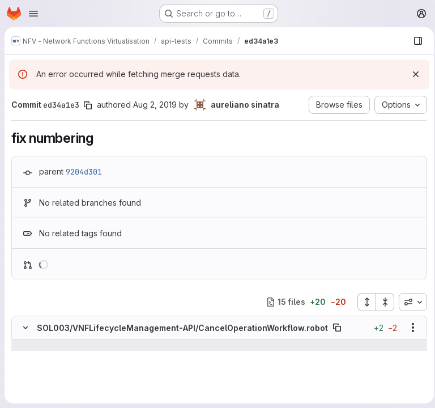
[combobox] (409, 302)
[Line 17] (24, 367)
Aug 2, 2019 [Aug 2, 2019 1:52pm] (155, 104)
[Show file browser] (415, 41)
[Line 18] (24, 379)
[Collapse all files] (382, 302)
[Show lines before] (40, 345)
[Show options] (409, 327)
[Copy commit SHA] (88, 105)
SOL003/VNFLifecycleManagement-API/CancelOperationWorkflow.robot (182, 328)
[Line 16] (24, 356)
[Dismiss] (412, 74)
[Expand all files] (363, 302)
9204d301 (84, 172)
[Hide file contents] (25, 327)
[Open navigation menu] (33, 14)
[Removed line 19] (24, 390)
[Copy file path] (337, 327)
